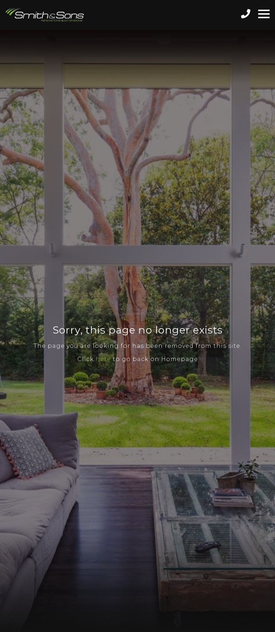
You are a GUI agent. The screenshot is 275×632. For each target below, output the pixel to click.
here (103, 359)
